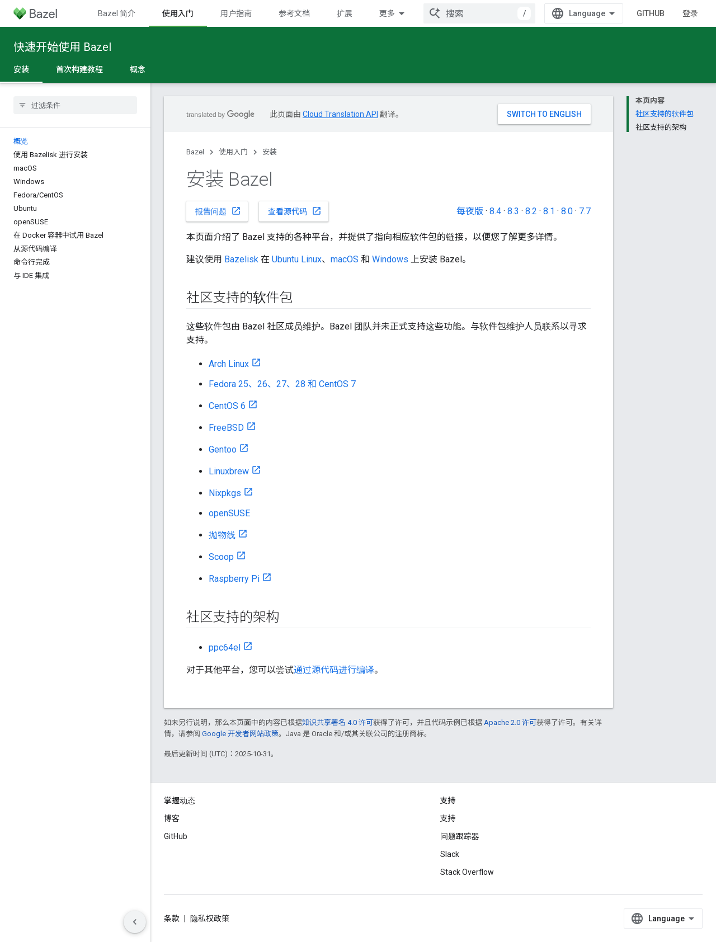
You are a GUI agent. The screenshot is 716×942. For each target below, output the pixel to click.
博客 (172, 818)
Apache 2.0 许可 (510, 722)
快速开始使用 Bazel (62, 47)
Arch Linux (229, 364)
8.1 (549, 211)
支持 (448, 818)
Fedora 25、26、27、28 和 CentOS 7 (282, 384)
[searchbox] (75, 105)
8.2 (531, 211)
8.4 (495, 211)
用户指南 (236, 13)
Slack (449, 854)
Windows (390, 259)
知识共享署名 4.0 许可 (337, 722)
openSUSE (229, 513)
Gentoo (223, 449)
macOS (345, 259)
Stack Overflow (467, 872)
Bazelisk (241, 259)
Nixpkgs (225, 493)
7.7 (585, 211)
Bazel (195, 152)
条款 (172, 918)
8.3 (513, 211)
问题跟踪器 (459, 836)
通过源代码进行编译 (334, 670)
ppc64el (225, 647)
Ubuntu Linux (297, 259)
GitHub (651, 13)
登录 (690, 13)
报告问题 (218, 211)
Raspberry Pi (234, 578)
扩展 (344, 13)
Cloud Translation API (340, 114)
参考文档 (294, 13)
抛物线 (222, 535)
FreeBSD (226, 427)
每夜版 (469, 211)
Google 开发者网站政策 (240, 733)
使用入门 (233, 152)
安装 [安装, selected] (21, 69)
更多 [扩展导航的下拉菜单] (387, 13)
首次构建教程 (79, 69)
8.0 (567, 211)
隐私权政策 (209, 918)
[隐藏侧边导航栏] (135, 922)
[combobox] (479, 13)
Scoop (221, 557)
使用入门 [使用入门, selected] (178, 13)
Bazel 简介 (116, 13)
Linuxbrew (229, 471)
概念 (137, 69)
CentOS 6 (227, 406)
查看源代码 (295, 211)
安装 (269, 152)
